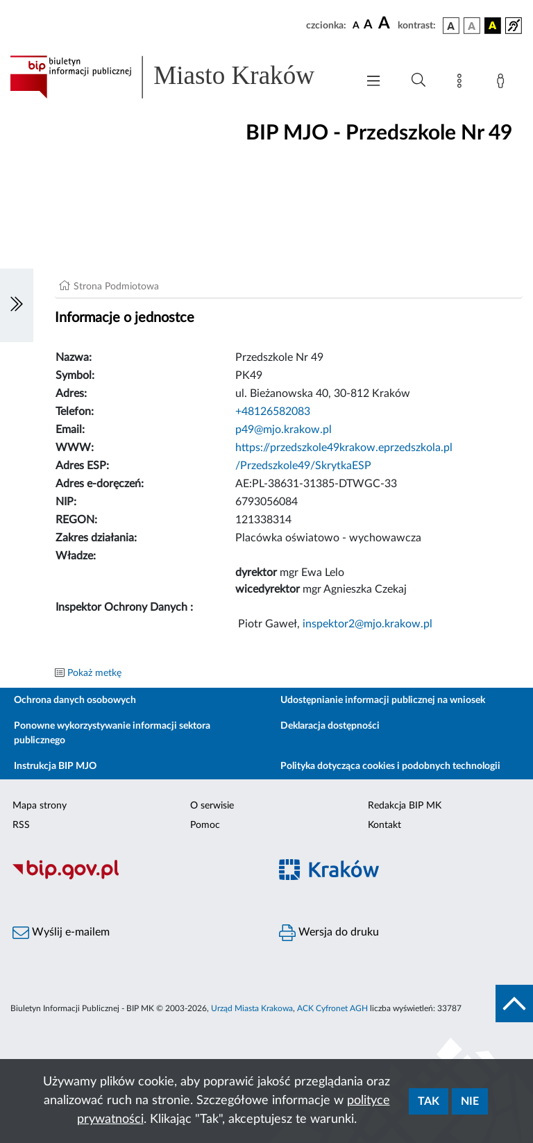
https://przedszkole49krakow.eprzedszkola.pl (343, 447)
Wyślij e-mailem (61, 932)
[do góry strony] (514, 1003)
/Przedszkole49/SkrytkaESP (303, 465)
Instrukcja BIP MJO (55, 766)
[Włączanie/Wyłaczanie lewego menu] (16, 305)
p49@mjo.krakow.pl (283, 429)
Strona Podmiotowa (116, 286)
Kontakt (384, 825)
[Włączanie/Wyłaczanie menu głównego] (373, 82)
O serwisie (212, 806)
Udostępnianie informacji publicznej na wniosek (382, 700)
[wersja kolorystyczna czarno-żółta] (493, 26)
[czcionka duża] (386, 23)
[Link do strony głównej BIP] (176, 77)
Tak (428, 1101)
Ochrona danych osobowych (75, 700)
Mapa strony (39, 806)
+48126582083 (272, 411)
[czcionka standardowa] (356, 25)
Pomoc (205, 825)
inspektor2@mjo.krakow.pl (367, 623)
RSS (21, 825)
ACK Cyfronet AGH (332, 1008)
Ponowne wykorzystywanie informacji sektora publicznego (112, 733)
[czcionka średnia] (368, 25)
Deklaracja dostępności (330, 726)
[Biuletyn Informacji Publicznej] (133, 878)
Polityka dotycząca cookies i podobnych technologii (390, 766)
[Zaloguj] (503, 83)
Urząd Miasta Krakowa (252, 1008)
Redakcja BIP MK (404, 806)
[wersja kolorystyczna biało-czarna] (472, 26)
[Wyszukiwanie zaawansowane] (418, 80)
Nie (470, 1101)
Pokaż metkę (94, 673)
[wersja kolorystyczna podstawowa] (451, 26)
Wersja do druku (329, 932)
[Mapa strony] (462, 83)
